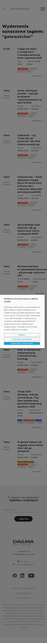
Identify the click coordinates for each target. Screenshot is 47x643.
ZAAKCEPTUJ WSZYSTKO (22, 343)
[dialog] (22, 321)
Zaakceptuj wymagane (22, 339)
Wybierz (22, 335)
